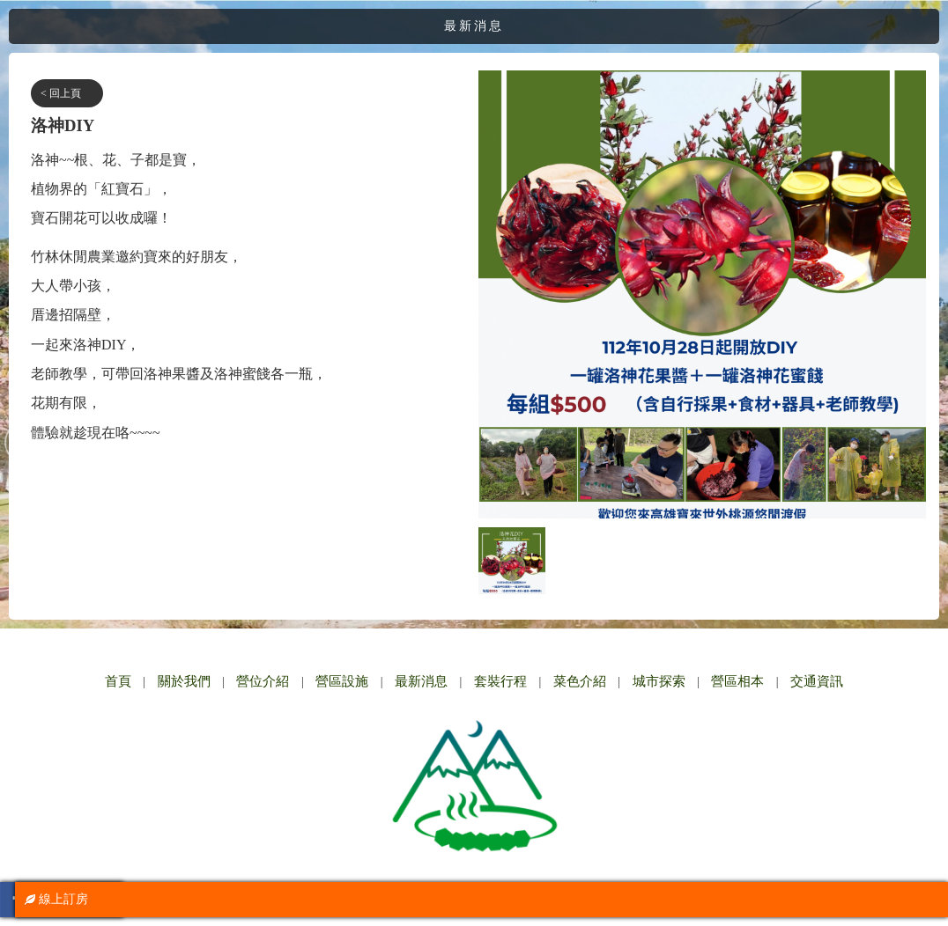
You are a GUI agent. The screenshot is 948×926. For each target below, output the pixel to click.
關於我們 (184, 681)
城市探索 (659, 681)
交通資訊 (816, 681)
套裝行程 (500, 681)
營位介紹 (262, 681)
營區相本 (737, 681)
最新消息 (421, 681)
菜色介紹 (579, 681)
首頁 (118, 681)
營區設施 (341, 681)
